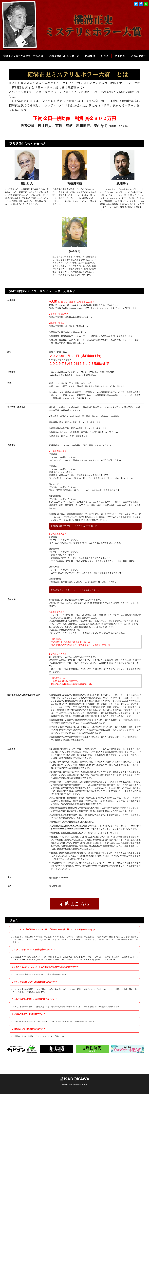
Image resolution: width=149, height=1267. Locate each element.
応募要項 (90, 56)
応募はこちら (74, 903)
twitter (136, 4)
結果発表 (120, 56)
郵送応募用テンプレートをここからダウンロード (75, 526)
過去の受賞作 (138, 56)
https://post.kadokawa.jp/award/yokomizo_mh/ (71, 684)
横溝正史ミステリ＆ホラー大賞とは (23, 56)
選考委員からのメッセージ (64, 56)
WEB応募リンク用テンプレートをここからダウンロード (78, 590)
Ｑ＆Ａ (105, 56)
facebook (141, 4)
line (146, 4)
